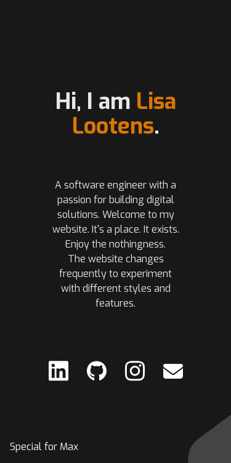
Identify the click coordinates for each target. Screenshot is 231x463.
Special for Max (44, 446)
